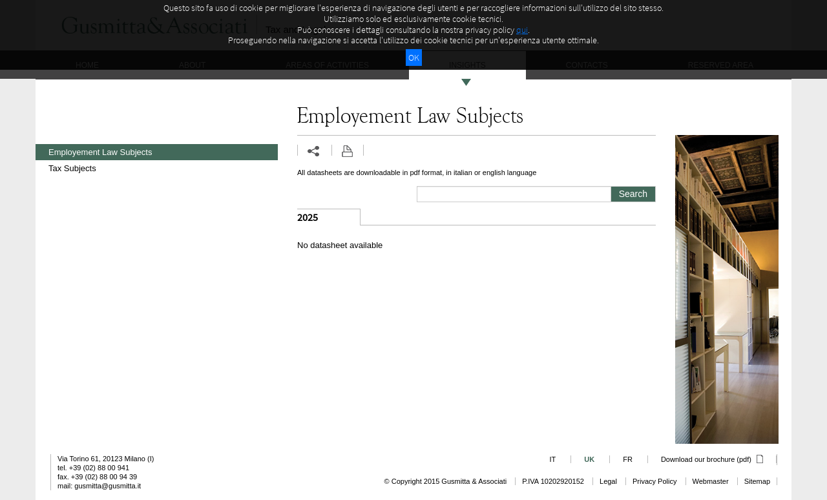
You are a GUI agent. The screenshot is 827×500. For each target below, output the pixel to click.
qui (522, 30)
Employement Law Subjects (100, 152)
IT (552, 459)
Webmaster (711, 481)
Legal (608, 481)
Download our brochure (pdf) (712, 459)
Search (633, 194)
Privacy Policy (654, 481)
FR (628, 459)
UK (589, 459)
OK (413, 57)
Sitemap (757, 481)
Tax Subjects (72, 168)
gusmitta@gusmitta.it (107, 486)
